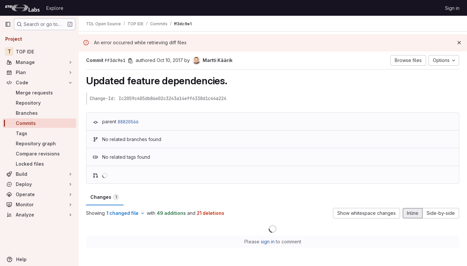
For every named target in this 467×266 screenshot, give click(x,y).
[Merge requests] (39, 92)
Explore (54, 8)
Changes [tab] (105, 197)
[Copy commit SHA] (131, 61)
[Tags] (39, 133)
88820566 (128, 122)
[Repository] (39, 103)
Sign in (452, 8)
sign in (268, 241)
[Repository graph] (39, 143)
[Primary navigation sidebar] (8, 24)
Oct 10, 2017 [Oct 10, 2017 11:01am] (170, 60)
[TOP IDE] (39, 51)
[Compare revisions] (39, 153)
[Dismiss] (459, 43)
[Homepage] (22, 8)
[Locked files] (39, 164)
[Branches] (39, 113)
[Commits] (39, 123)
